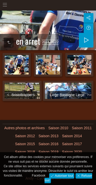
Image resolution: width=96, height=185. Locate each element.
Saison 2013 (49, 136)
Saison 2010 (58, 128)
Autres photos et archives (24, 128)
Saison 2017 (72, 144)
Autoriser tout (63, 175)
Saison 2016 (49, 144)
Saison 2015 (25, 144)
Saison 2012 (25, 136)
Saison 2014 (72, 136)
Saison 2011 (82, 128)
